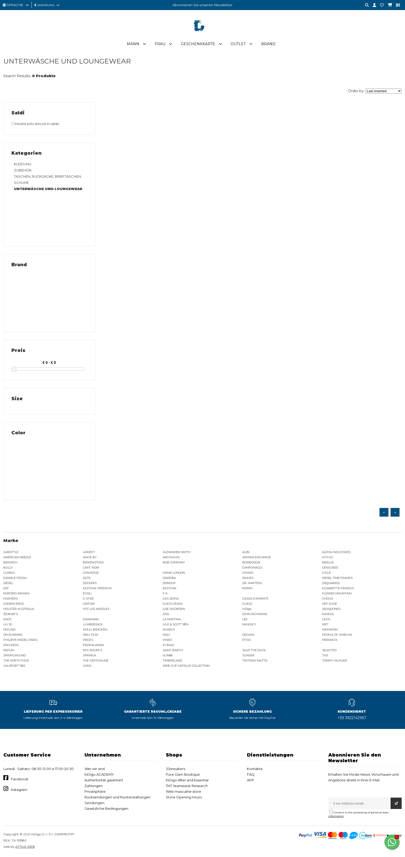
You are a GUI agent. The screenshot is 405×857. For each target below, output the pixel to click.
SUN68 (167, 656)
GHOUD (327, 599)
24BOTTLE (10, 553)
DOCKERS (90, 584)
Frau (160, 44)
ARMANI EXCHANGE (256, 558)
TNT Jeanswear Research (187, 786)
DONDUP (169, 584)
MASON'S (249, 625)
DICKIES (247, 578)
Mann (133, 44)
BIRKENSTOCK (93, 563)
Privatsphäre (95, 792)
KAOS (7, 620)
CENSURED (330, 568)
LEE (244, 620)
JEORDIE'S (10, 615)
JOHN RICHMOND (254, 615)
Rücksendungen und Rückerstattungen (117, 798)
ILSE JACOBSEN (174, 609)
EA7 (6, 589)
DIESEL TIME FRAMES (337, 578)
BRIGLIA (328, 563)
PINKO (167, 640)
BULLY (8, 568)
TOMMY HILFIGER (334, 661)
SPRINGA (89, 656)
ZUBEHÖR (23, 171)
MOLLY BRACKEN (95, 630)
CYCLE (326, 573)
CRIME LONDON (174, 573)
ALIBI (246, 553)
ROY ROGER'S (92, 651)
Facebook (19, 780)
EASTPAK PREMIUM (97, 589)
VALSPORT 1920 (14, 666)
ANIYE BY (90, 558)
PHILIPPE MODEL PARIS (20, 640)
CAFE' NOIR (91, 568)
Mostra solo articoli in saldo (35, 124)
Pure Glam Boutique (183, 775)
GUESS (247, 604)
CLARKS (9, 573)
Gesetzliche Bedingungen (106, 809)
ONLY (166, 635)
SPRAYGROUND (14, 656)
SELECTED (329, 651)
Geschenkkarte (198, 44)
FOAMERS (10, 599)
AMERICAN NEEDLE (17, 558)
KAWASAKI (91, 620)
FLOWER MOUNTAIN (337, 594)
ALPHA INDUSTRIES (336, 553)
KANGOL (328, 615)
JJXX (166, 615)
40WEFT (89, 553)
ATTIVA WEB (25, 847)
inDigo (246, 609)
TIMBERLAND (172, 661)
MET (325, 625)
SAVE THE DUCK (254, 651)
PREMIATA (329, 640)
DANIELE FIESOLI (15, 578)
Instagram (19, 790)
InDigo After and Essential (187, 781)
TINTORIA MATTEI (255, 661)
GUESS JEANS (173, 604)
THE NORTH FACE (16, 661)
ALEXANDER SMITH (176, 553)
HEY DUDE (329, 604)
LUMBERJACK (93, 625)
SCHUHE (21, 183)
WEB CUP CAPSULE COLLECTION (186, 666)
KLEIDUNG (23, 165)
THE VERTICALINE (95, 661)
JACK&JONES (331, 609)
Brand (268, 44)
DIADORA (169, 578)
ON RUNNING (13, 635)
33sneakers (175, 769)
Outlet (238, 44)
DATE (87, 578)
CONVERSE (91, 573)
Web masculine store (183, 792)
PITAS (246, 640)
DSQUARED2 (331, 584)
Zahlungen (93, 786)
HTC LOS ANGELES (96, 609)
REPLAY (8, 651)
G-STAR (88, 599)
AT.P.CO (327, 558)
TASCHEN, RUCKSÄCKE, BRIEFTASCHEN (47, 177)
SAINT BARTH (173, 651)
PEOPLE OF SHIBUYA (337, 635)
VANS (87, 666)
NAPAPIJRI (330, 630)
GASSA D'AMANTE (255, 599)
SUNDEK (248, 656)
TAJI (325, 656)
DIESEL (8, 584)
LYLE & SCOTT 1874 (176, 625)
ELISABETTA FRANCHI (338, 589)
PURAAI (168, 646)
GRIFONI (89, 604)
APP (250, 781)
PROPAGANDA (93, 646)
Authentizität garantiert (103, 781)
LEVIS (326, 620)
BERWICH (10, 563)
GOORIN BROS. (13, 604)
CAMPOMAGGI (252, 568)
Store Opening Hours (184, 798)
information (336, 817)
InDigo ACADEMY (99, 775)
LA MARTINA (172, 620)
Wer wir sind (94, 769)
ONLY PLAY (90, 635)
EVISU (87, 594)
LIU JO (7, 625)
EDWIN (247, 589)
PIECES (88, 640)
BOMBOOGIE (251, 563)
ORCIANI (248, 635)
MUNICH (169, 630)
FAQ (250, 775)
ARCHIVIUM (171, 558)
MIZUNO (9, 630)
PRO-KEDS (10, 646)
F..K (165, 594)
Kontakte (255, 769)
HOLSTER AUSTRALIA (18, 609)
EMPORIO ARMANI (16, 594)
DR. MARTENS (252, 584)
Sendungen (94, 803)
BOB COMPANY (174, 563)
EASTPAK (169, 589)
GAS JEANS (171, 599)
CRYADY (248, 573)
